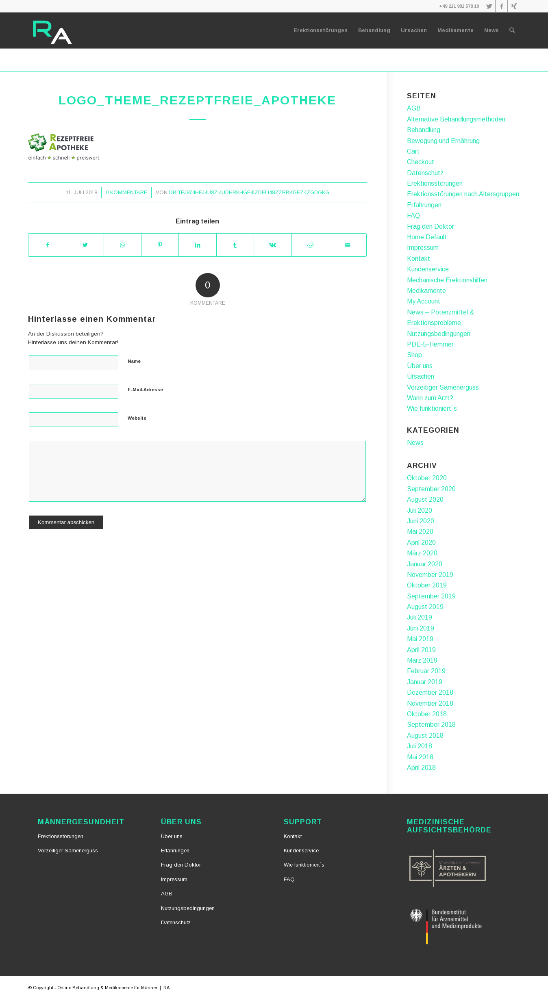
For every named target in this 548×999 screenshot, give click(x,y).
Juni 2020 (420, 521)
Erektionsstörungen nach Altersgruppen (463, 194)
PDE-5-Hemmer (430, 344)
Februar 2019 (426, 670)
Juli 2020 (419, 510)
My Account (423, 301)
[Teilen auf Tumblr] (235, 245)
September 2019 (431, 596)
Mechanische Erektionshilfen (447, 280)
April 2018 (421, 767)
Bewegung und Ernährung (443, 140)
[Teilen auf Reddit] (310, 245)
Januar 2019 (424, 681)
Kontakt (418, 258)
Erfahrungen (424, 205)
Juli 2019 (419, 617)
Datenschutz (425, 172)
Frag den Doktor (430, 226)
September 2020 (431, 488)
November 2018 (430, 703)
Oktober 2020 (427, 478)
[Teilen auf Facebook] (47, 245)
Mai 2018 (420, 757)
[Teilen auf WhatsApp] (122, 245)
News (415, 442)
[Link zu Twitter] (489, 6)
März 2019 (422, 660)
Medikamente (426, 290)
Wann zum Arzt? (430, 397)
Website (137, 418)
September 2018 (431, 724)
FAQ (413, 215)
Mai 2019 (420, 638)
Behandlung (423, 129)
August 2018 (425, 735)
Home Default (427, 237)
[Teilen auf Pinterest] (159, 245)
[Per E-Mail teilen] (347, 245)
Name (134, 361)
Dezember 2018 (430, 692)
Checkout (420, 161)
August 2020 (425, 499)
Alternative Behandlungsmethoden (456, 119)
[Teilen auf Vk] (272, 245)
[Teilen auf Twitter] (84, 245)
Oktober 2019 (427, 585)
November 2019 (430, 574)
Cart (413, 151)
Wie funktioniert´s (432, 408)
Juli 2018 (419, 746)
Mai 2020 (420, 531)
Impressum (423, 247)
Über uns (420, 365)
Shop (414, 354)
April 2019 (421, 649)
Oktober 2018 (427, 714)
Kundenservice (428, 269)
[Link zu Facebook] (501, 6)
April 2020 (421, 542)
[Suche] (512, 30)
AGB (414, 108)
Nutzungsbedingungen (438, 333)
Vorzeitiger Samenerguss (443, 387)
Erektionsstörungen (435, 183)
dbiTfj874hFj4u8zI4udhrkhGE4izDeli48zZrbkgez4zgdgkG (249, 192)
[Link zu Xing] (514, 6)
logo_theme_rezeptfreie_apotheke (197, 100)
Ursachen (420, 376)
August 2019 (425, 606)
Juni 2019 (420, 628)
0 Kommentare (126, 192)
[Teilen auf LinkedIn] (197, 245)
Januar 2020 (424, 564)
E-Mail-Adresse (145, 389)
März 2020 (422, 553)
